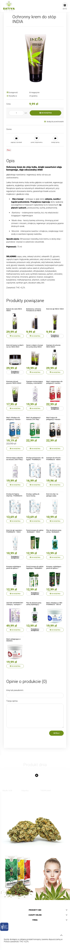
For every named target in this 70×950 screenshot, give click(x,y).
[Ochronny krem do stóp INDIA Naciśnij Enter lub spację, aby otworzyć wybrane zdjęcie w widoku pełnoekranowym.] (35, 57)
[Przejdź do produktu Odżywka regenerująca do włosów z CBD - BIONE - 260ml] (28, 782)
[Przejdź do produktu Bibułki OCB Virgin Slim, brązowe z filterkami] (9, 782)
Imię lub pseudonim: (15, 690)
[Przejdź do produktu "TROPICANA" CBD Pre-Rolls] (47, 782)
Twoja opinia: (12, 701)
